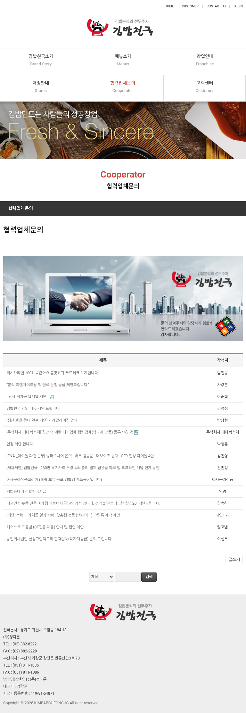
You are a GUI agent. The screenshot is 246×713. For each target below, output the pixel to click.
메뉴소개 (123, 60)
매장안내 (41, 87)
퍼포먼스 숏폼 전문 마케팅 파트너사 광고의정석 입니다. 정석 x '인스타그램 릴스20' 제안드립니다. (83, 503)
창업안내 (205, 60)
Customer (190, 6)
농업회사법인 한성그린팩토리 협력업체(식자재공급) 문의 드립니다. (59, 539)
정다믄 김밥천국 (119, 24)
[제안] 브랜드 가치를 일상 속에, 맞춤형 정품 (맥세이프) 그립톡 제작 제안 (63, 515)
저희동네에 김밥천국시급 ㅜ (29, 491)
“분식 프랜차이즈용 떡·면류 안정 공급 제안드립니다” (48, 385)
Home (169, 6)
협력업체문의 (123, 87)
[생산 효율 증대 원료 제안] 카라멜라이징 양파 (42, 420)
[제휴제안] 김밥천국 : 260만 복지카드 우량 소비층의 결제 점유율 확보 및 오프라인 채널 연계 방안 (83, 468)
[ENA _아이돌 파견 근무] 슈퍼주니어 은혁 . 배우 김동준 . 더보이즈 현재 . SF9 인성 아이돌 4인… (81, 456)
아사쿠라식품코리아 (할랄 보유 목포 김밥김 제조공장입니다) (54, 479)
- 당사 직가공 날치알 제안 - (28, 396)
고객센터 (204, 87)
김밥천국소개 (41, 60)
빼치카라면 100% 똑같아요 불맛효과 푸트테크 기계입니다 (52, 373)
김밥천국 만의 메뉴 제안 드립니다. (34, 408)
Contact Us (216, 6)
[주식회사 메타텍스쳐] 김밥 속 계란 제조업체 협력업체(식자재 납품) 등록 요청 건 (70, 432)
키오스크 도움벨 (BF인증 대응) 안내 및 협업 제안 (45, 527)
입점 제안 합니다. (20, 444)
